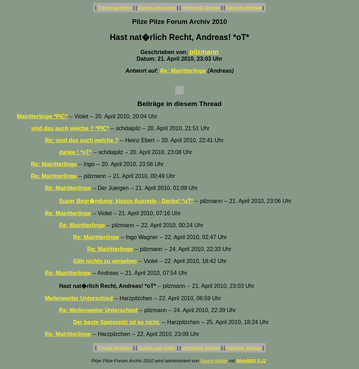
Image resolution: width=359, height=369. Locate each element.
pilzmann (203, 51)
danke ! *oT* (75, 152)
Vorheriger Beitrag (201, 7)
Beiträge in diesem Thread (179, 103)
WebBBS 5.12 (251, 360)
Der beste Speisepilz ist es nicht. (116, 322)
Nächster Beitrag (243, 7)
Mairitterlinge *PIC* (42, 116)
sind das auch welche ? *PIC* (70, 128)
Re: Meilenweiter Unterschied (98, 310)
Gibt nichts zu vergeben (105, 261)
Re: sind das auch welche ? (81, 140)
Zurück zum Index (157, 7)
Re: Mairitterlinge (183, 71)
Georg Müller (213, 360)
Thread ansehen (115, 7)
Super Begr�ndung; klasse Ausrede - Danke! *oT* (126, 201)
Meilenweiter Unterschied (79, 298)
